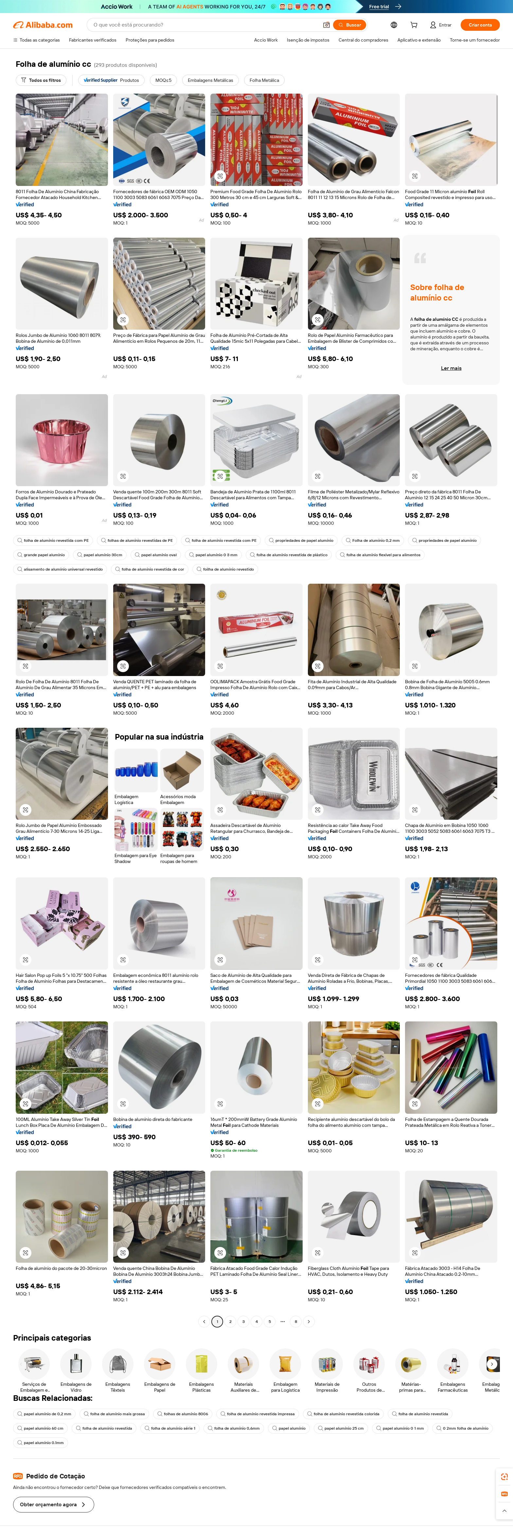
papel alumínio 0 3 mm (213, 555)
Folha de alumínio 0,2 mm (373, 540)
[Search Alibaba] (205, 24)
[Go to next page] (309, 1322)
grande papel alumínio (41, 555)
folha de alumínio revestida (420, 1414)
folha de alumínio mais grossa (114, 1414)
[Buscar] (349, 25)
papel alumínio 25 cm (341, 1428)
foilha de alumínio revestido (225, 569)
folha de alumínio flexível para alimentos (380, 555)
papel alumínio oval (156, 555)
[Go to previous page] (204, 1322)
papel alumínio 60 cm (40, 1428)
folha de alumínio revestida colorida (343, 1414)
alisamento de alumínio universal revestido (60, 569)
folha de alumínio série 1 (170, 1428)
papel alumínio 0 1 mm (400, 1428)
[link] (504, 1476)
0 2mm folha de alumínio (462, 1428)
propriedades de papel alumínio (301, 540)
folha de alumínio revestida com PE (53, 540)
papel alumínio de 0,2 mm (44, 1414)
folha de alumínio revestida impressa (258, 1414)
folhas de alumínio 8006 (182, 1414)
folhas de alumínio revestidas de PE (137, 540)
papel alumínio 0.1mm (40, 1442)
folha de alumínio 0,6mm (234, 1428)
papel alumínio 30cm (99, 555)
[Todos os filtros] (41, 80)
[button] (326, 25)
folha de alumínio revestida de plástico (288, 555)
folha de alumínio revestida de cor (149, 569)
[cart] (415, 25)
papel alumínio (289, 1428)
